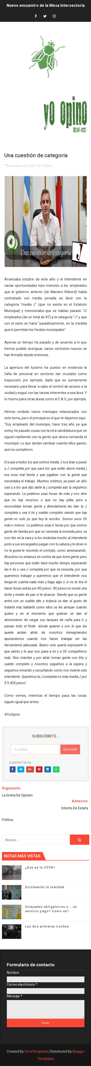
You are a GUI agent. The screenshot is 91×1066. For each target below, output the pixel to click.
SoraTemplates (36, 1051)
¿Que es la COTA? (40, 867)
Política (47, 166)
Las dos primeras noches (47, 926)
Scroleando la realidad (45, 887)
